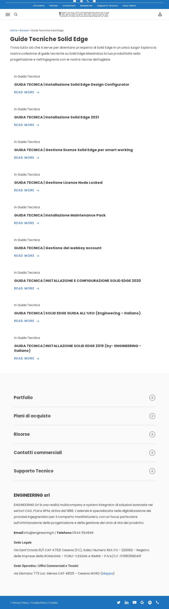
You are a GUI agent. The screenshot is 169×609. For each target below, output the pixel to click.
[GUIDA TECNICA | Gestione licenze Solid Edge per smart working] (84, 150)
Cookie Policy (39, 602)
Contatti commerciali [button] (84, 453)
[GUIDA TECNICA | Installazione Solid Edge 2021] (84, 117)
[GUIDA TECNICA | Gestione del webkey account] (84, 248)
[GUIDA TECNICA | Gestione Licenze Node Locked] (84, 182)
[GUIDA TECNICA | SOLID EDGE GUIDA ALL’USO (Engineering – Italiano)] (84, 313)
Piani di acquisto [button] (84, 416)
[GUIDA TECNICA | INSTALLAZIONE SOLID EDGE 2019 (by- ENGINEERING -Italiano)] (84, 348)
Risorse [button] (84, 434)
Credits (53, 602)
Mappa (107, 573)
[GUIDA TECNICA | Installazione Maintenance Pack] (84, 215)
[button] (8, 14)
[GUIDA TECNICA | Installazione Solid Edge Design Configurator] (84, 84)
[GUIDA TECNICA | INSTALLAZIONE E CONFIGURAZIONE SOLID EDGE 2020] (84, 280)
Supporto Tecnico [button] (84, 471)
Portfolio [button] (84, 398)
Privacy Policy (20, 602)
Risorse (24, 30)
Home (13, 30)
